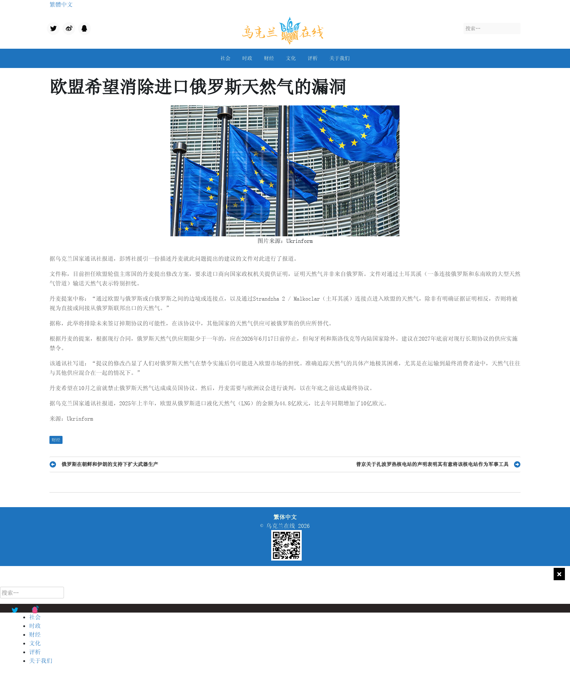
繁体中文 (285, 517)
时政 (247, 58)
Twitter (53, 29)
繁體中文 (61, 4)
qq (81, 26)
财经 (269, 58)
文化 (291, 58)
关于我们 (339, 58)
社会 (225, 58)
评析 (313, 58)
